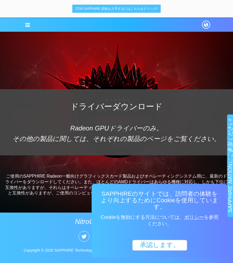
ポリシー (194, 217)
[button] (28, 25)
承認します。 (160, 244)
